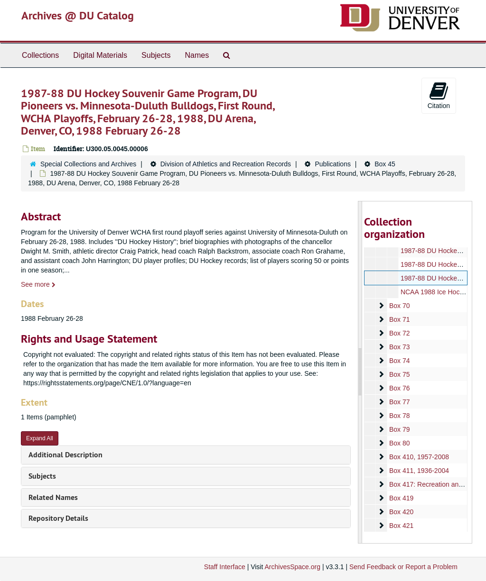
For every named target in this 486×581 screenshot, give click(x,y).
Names (197, 55)
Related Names (53, 497)
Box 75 (399, 374)
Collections (40, 55)
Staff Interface (224, 567)
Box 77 (399, 402)
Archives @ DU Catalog (77, 15)
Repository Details (58, 518)
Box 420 (401, 512)
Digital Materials (100, 55)
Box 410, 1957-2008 (419, 457)
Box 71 (399, 319)
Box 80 (399, 443)
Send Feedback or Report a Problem (403, 567)
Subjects (155, 55)
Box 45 (384, 164)
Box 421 (401, 525)
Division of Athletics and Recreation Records (225, 164)
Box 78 (399, 415)
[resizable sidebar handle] (360, 372)
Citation (439, 95)
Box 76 (399, 388)
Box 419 (401, 498)
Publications (333, 164)
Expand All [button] (39, 438)
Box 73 (399, 347)
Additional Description (65, 455)
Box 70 (399, 305)
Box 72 (399, 333)
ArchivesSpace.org (292, 567)
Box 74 (399, 360)
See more (38, 284)
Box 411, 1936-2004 (419, 470)
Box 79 (399, 429)
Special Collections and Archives (88, 164)
